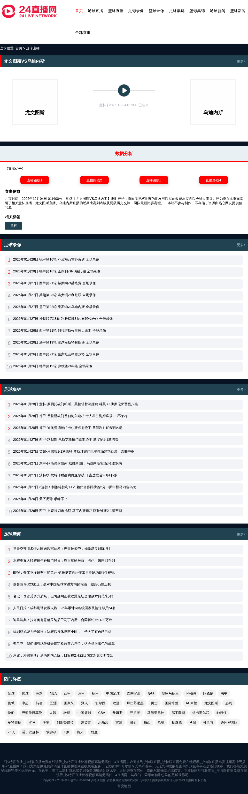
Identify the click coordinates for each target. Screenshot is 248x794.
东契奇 (86, 722)
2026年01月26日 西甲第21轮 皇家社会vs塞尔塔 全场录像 (56, 354)
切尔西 (100, 703)
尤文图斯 (211, 703)
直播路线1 (34, 180)
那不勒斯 (178, 713)
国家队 (69, 703)
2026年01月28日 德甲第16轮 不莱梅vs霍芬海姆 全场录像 (56, 259)
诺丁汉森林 (30, 732)
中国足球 (113, 693)
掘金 (133, 722)
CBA (101, 713)
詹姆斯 (117, 713)
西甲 (67, 693)
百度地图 (124, 786)
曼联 (151, 693)
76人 (11, 732)
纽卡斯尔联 (200, 713)
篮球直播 (116, 11)
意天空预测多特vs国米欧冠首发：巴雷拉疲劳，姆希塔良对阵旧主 (62, 549)
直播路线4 (213, 180)
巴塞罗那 (133, 693)
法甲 (224, 693)
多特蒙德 (14, 722)
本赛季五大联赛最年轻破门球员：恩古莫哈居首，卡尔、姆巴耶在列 (64, 560)
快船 (11, 713)
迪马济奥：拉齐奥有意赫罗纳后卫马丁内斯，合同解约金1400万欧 (62, 620)
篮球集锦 (197, 11)
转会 (39, 703)
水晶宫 (103, 722)
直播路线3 (154, 180)
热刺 (228, 703)
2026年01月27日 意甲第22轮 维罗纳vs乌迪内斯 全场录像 (56, 307)
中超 (25, 703)
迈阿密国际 (229, 722)
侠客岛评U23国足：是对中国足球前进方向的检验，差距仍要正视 (62, 584)
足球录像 (136, 11)
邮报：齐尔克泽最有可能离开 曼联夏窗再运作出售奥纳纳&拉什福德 (64, 572)
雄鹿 (94, 732)
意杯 (13, 226)
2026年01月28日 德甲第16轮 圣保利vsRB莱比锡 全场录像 (57, 271)
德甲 (95, 693)
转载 (66, 713)
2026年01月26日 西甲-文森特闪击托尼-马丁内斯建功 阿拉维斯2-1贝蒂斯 (67, 511)
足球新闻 (217, 11)
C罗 (67, 732)
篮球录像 (156, 11)
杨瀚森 (177, 722)
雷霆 (119, 722)
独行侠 (222, 713)
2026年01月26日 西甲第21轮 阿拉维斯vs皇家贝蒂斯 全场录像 (59, 330)
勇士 (154, 703)
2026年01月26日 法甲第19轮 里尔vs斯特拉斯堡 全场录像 (56, 342)
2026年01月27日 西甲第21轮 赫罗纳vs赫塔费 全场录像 (54, 283)
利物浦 (191, 693)
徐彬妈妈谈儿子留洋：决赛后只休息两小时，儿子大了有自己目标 (62, 632)
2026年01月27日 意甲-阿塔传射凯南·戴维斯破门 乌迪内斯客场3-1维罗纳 (67, 463)
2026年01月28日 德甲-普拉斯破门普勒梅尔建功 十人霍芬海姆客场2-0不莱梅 (70, 416)
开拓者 (135, 713)
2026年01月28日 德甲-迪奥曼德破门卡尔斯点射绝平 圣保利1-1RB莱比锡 (67, 428)
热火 (80, 732)
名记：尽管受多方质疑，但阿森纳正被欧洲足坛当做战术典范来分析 (64, 596)
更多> (241, 61)
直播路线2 (94, 180)
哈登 (161, 722)
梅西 (147, 722)
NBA (53, 693)
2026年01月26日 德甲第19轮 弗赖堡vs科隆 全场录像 (53, 366)
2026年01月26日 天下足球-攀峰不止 (40, 499)
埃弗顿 (51, 732)
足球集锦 (177, 11)
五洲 (53, 703)
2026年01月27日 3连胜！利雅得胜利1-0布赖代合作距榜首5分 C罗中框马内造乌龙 (74, 487)
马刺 (192, 722)
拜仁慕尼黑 (135, 703)
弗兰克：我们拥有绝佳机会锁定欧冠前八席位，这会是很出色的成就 (64, 643)
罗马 (32, 722)
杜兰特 (208, 722)
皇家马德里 (170, 693)
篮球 (25, 693)
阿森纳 (208, 693)
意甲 (81, 693)
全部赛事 (83, 32)
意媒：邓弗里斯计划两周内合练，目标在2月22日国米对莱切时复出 (63, 655)
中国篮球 (84, 713)
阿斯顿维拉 (65, 722)
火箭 (52, 713)
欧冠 (116, 703)
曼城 (11, 703)
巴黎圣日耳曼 (32, 713)
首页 (79, 11)
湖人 (84, 703)
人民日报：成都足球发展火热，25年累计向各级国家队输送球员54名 (64, 608)
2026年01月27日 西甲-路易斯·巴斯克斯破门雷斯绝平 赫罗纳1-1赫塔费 (65, 440)
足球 (11, 693)
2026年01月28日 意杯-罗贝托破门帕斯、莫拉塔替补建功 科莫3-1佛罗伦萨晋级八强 (75, 404)
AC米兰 (191, 703)
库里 (46, 722)
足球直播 (95, 11)
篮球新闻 (238, 11)
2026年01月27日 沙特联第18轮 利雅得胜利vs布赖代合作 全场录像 (63, 319)
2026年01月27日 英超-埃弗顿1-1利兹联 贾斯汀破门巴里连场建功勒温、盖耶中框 (73, 451)
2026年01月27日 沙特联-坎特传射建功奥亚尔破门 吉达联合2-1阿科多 (65, 475)
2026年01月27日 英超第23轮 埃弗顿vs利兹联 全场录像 (54, 295)
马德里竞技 (155, 713)
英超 (39, 693)
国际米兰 (171, 703)
